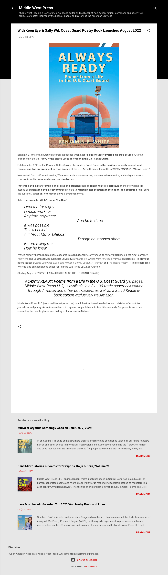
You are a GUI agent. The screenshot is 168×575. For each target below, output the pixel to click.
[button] (148, 30)
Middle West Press (36, 8)
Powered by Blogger (84, 559)
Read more (143, 456)
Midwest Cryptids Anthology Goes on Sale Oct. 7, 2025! (55, 428)
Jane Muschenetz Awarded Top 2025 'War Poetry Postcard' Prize (61, 504)
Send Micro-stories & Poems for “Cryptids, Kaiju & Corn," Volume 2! (63, 466)
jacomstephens (91, 566)
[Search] (155, 9)
